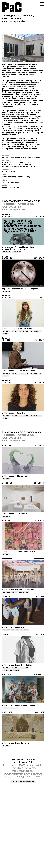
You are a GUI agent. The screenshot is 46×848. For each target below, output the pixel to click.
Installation (17, 251)
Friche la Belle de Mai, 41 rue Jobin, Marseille (21, 157)
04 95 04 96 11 (8, 172)
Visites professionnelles (11, 670)
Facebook (6, 187)
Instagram (15, 187)
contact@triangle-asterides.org (16, 177)
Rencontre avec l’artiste (20, 331)
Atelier (5, 333)
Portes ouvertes (36, 331)
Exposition (6, 251)
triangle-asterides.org (11, 182)
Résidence (6, 331)
